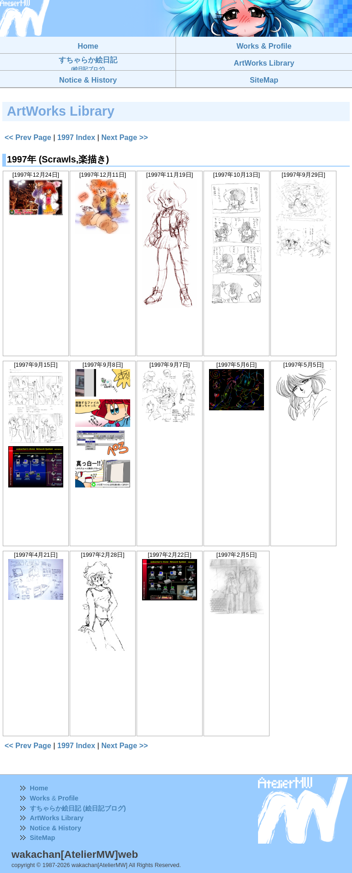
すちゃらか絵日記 (88, 64)
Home (39, 788)
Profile (68, 798)
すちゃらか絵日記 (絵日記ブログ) (78, 808)
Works (40, 798)
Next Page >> (124, 137)
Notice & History (55, 828)
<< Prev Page (28, 137)
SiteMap (42, 837)
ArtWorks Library (56, 818)
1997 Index (76, 137)
